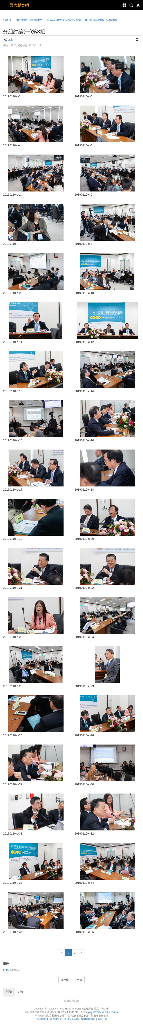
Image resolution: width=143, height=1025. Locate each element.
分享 (10, 39)
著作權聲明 (56, 1019)
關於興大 (36, 20)
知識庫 (7, 20)
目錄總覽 (21, 20)
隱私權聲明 (42, 1019)
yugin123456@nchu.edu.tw (103, 1012)
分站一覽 (102, 1019)
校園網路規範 (88, 1019)
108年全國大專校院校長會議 (63, 20)
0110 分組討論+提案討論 (101, 20)
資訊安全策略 (71, 1019)
